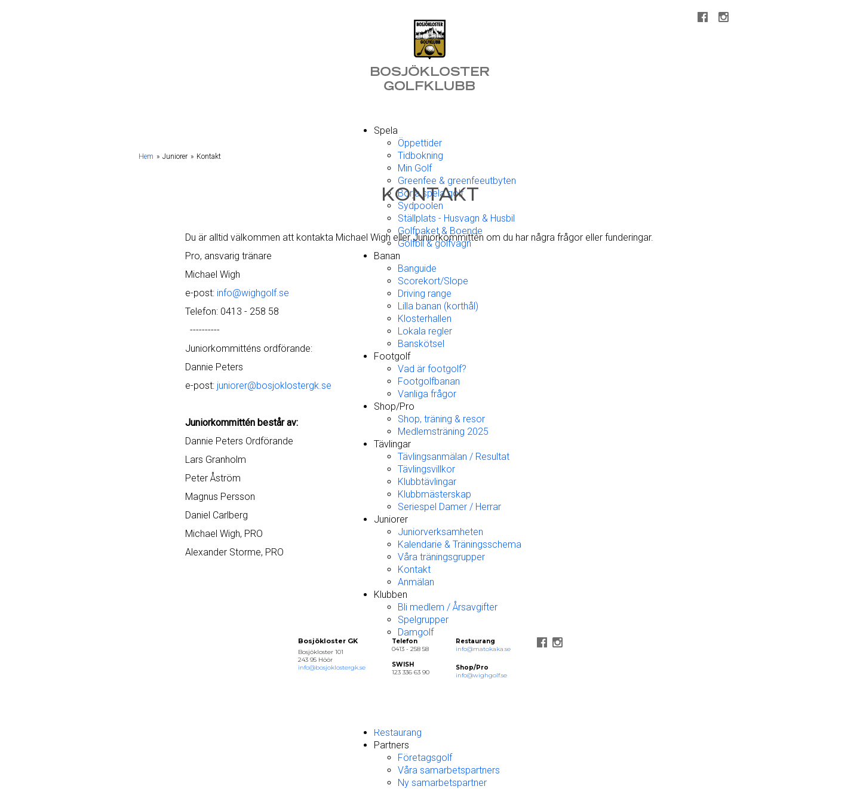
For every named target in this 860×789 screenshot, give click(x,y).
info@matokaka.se (483, 649)
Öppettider (420, 143)
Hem (146, 156)
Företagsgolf (425, 757)
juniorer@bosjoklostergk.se (274, 385)
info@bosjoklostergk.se (332, 667)
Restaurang (398, 732)
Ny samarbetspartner (442, 782)
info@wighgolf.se (253, 293)
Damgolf (416, 632)
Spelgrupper (423, 619)
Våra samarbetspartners (449, 770)
